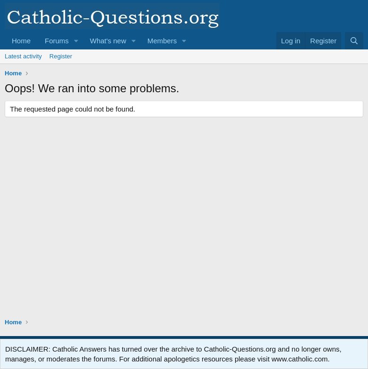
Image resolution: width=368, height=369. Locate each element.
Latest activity (23, 56)
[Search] (354, 40)
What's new (108, 41)
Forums (57, 41)
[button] (76, 40)
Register (60, 56)
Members (162, 41)
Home (21, 41)
